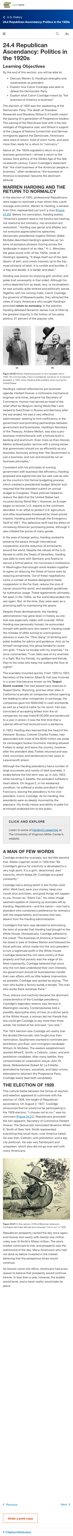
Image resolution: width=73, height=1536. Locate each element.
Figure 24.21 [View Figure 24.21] (25, 1116)
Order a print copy (20, 1518)
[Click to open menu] (4, 34)
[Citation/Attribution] (36, 1532)
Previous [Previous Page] (9, 1504)
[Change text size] (67, 34)
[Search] (57, 34)
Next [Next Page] (66, 1504)
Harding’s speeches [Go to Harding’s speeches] (45, 830)
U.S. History (12, 17)
